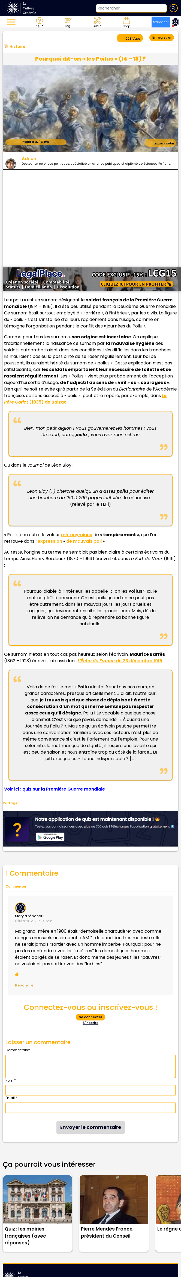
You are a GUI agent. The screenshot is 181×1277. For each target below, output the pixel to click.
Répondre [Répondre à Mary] (24, 985)
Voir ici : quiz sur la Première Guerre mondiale (54, 789)
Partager (11, 803)
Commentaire (18, 1050)
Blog (67, 22)
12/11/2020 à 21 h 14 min (33, 921)
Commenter (15, 886)
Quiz (39, 22)
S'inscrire (90, 1022)
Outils (96, 22)
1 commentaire (160, 142)
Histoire (17, 46)
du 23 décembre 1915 (120, 661)
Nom (10, 1080)
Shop (126, 22)
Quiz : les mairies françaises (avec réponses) (25, 1236)
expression (50, 541)
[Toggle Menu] (11, 21)
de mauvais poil (84, 541)
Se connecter (90, 1017)
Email (11, 1097)
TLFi (104, 504)
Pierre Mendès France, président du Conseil (107, 1232)
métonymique (76, 535)
